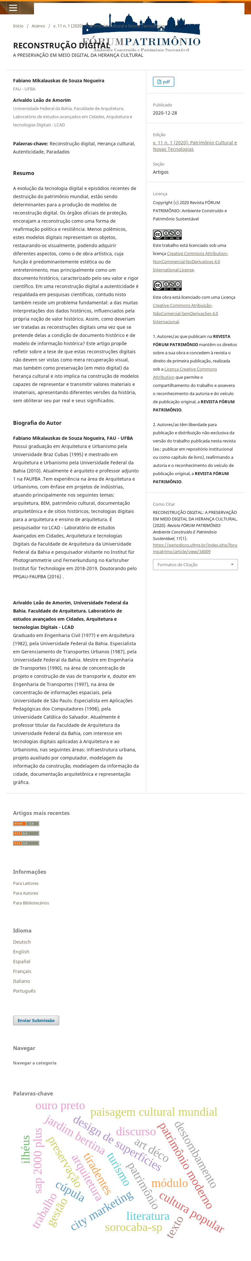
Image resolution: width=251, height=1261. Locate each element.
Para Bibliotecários (31, 903)
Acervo (38, 26)
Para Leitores (26, 883)
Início (18, 26)
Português (24, 991)
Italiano (21, 981)
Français (22, 971)
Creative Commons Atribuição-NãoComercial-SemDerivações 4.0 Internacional (185, 313)
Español (21, 961)
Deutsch (22, 942)
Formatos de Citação (178, 564)
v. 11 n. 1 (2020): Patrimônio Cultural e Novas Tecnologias (109, 26)
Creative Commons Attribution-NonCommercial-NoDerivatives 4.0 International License (190, 261)
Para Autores (25, 893)
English (21, 952)
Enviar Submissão (36, 1020)
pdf (166, 82)
